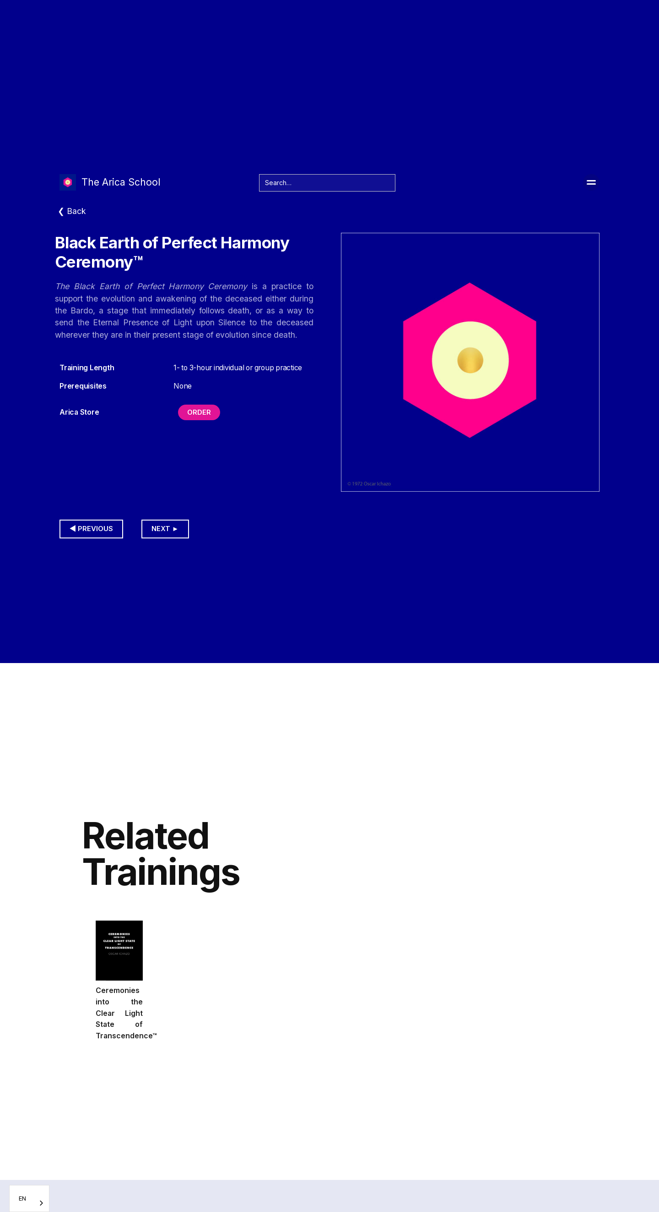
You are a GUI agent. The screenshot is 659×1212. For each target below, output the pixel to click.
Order (199, 412)
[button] (591, 182)
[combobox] (29, 1198)
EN (22, 1198)
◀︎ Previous (91, 529)
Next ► (165, 529)
